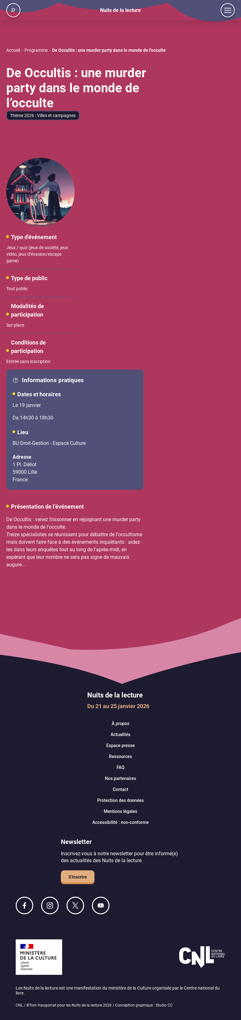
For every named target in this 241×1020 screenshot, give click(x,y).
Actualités (120, 734)
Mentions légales (120, 811)
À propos (120, 723)
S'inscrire (77, 876)
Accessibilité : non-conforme (120, 822)
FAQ (120, 767)
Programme (36, 50)
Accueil (13, 50)
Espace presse (120, 745)
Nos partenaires (120, 778)
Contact (120, 789)
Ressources (120, 756)
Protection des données (120, 800)
